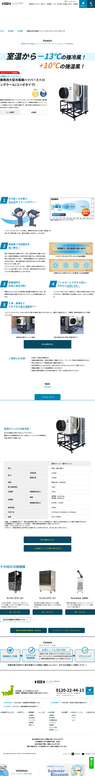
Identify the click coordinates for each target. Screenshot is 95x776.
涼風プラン (43, 4)
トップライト (32, 722)
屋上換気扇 (32, 720)
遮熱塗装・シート (53, 732)
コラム (73, 722)
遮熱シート (32, 727)
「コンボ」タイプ (47, 397)
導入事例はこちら (47, 540)
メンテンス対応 (53, 729)
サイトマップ (66, 756)
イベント (74, 720)
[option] (73, 100)
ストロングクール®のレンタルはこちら (66, 632)
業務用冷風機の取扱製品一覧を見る (28, 632)
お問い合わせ (91, 714)
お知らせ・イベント (77, 714)
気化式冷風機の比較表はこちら (19, 620)
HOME (2, 31)
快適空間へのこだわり (34, 4)
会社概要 (65, 4)
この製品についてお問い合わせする (47, 548)
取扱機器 (49, 4)
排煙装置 (31, 724)
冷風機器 (20, 31)
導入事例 (59, 4)
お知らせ (70, 4)
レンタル (54, 4)
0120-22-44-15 (70, 692)
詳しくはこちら (14, 612)
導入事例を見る (47, 344)
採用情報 (75, 4)
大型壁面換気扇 (53, 722)
